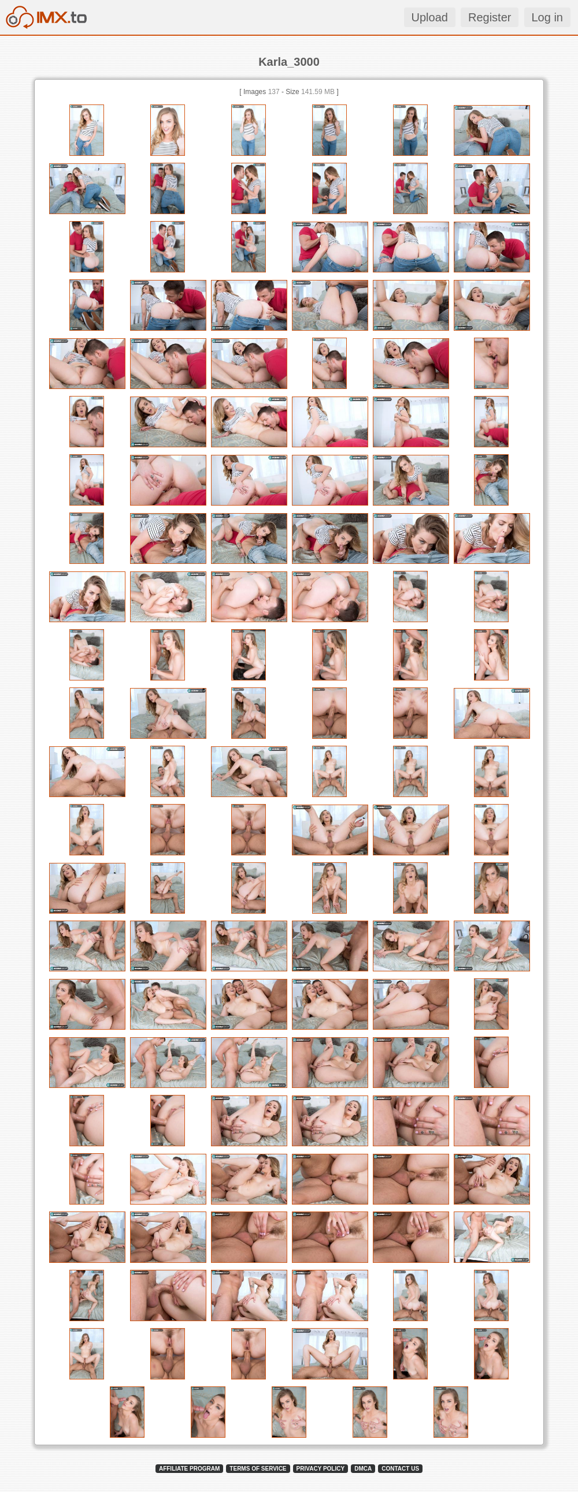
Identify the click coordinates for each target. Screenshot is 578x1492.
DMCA (363, 1468)
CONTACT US (400, 1468)
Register (489, 17)
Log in (548, 17)
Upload (430, 17)
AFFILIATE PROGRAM (189, 1468)
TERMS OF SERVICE (257, 1468)
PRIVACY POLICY (321, 1468)
